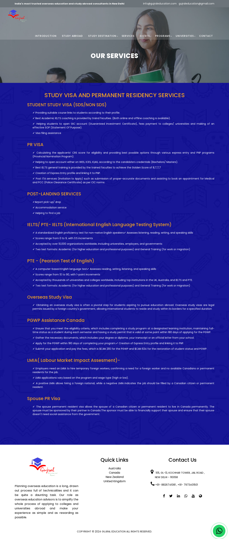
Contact (206, 36)
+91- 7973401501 (188, 484)
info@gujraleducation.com (160, 3)
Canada (114, 473)
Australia (114, 468)
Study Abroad (72, 36)
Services (128, 36)
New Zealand (115, 477)
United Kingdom (114, 481)
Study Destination (102, 36)
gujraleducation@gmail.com (196, 3)
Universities (185, 36)
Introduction (46, 36)
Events (145, 36)
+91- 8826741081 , (166, 484)
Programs (162, 36)
